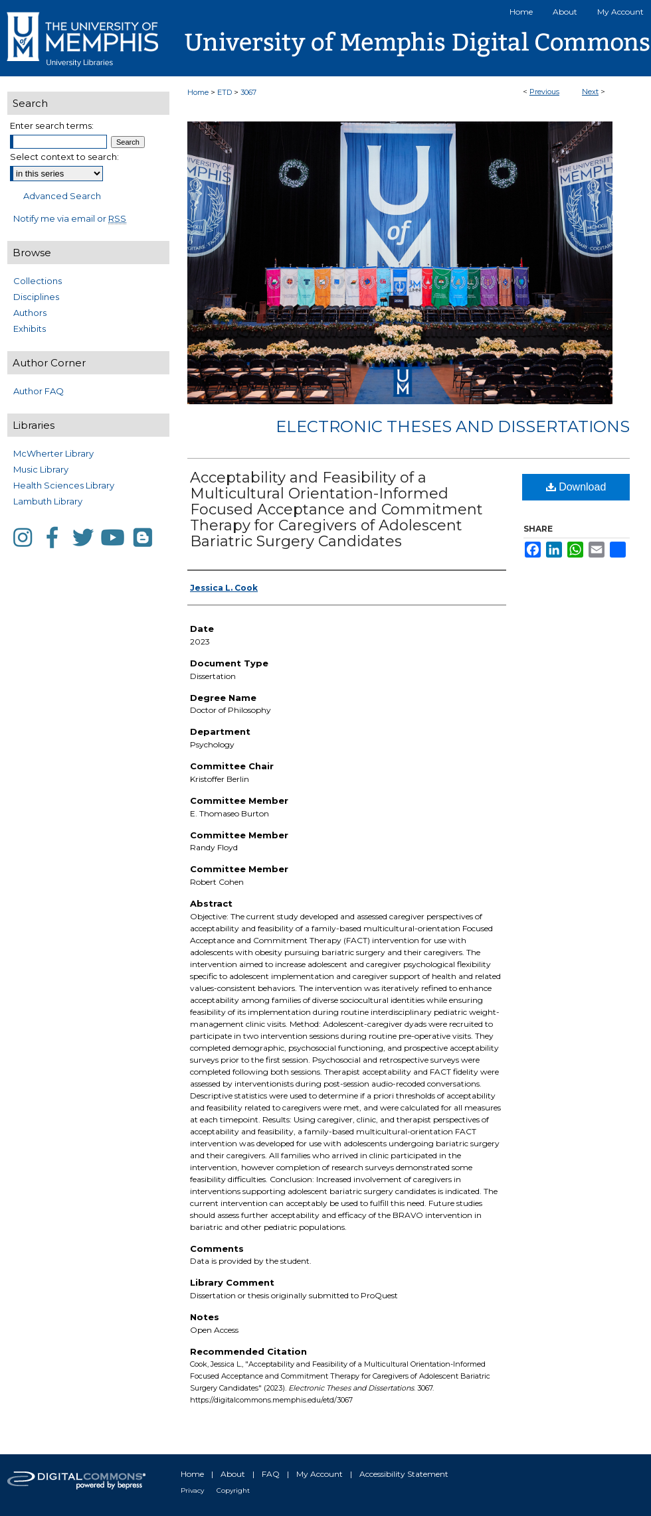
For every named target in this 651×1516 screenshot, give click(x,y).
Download (576, 487)
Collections (37, 280)
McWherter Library (53, 453)
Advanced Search (62, 195)
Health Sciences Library (63, 485)
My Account (319, 1474)
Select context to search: (64, 156)
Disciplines (36, 296)
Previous (544, 91)
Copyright (233, 1490)
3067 (248, 92)
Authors (29, 312)
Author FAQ (38, 391)
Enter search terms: (52, 125)
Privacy (192, 1490)
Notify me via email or (69, 218)
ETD (224, 92)
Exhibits (29, 328)
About (233, 1474)
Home (198, 92)
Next (590, 91)
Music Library (40, 469)
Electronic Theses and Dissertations (453, 426)
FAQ (271, 1474)
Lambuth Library (47, 501)
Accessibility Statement (403, 1474)
